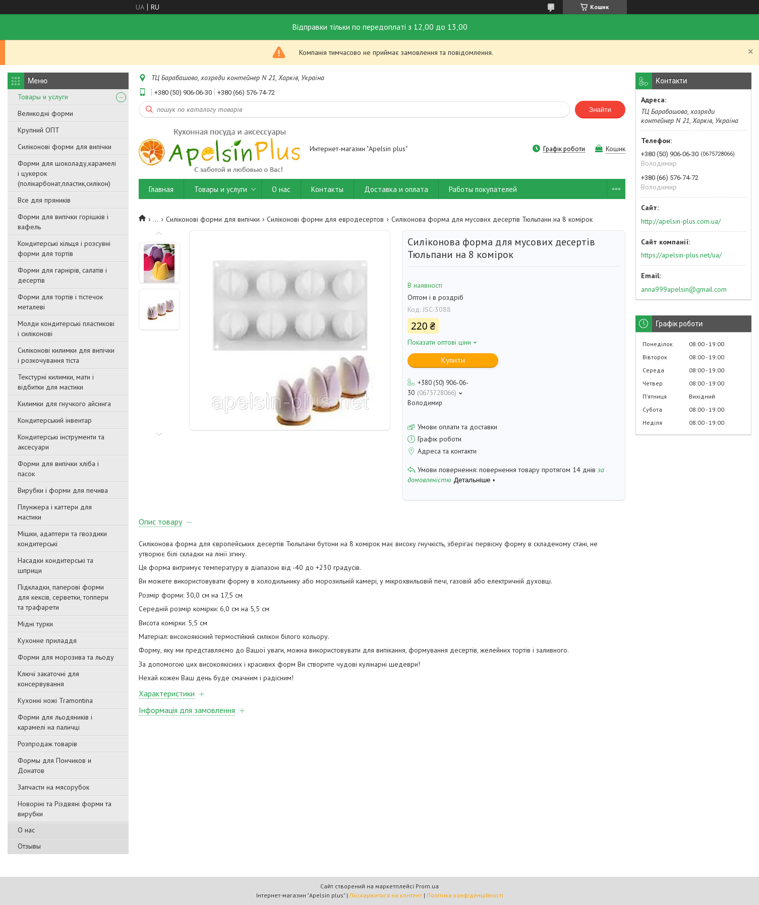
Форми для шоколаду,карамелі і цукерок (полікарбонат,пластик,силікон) (67, 173)
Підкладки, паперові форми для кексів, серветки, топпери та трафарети (63, 597)
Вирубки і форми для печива (63, 490)
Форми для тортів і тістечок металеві (60, 301)
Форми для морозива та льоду (66, 657)
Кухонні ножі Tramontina (55, 700)
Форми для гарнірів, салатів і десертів (62, 275)
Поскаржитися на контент (385, 895)
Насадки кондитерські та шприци (55, 565)
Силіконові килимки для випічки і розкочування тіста (66, 355)
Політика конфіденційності (465, 895)
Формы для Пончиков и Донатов (54, 765)
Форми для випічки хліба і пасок (58, 468)
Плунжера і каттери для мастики (55, 512)
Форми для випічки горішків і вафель (63, 221)
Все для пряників (44, 200)
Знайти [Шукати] (600, 109)
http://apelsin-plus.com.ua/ (681, 221)
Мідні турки (35, 623)
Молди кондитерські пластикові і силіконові (66, 328)
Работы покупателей (483, 189)
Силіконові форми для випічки (64, 146)
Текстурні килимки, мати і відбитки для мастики (56, 382)
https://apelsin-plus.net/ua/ (681, 255)
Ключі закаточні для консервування (48, 678)
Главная (161, 189)
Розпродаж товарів (47, 743)
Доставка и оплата (396, 189)
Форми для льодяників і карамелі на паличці (55, 722)
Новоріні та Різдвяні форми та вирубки (64, 808)
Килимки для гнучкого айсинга (64, 403)
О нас (26, 829)
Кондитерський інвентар (55, 420)
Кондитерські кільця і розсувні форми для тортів (64, 248)
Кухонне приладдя (47, 640)
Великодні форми (45, 113)
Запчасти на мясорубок (53, 787)
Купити (453, 360)
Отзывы (29, 846)
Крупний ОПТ (39, 130)
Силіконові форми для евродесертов (325, 219)
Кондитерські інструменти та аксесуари (61, 441)
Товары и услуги (43, 96)
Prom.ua (427, 886)
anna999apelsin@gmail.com (684, 289)
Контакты (327, 189)
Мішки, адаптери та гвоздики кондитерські (62, 538)
